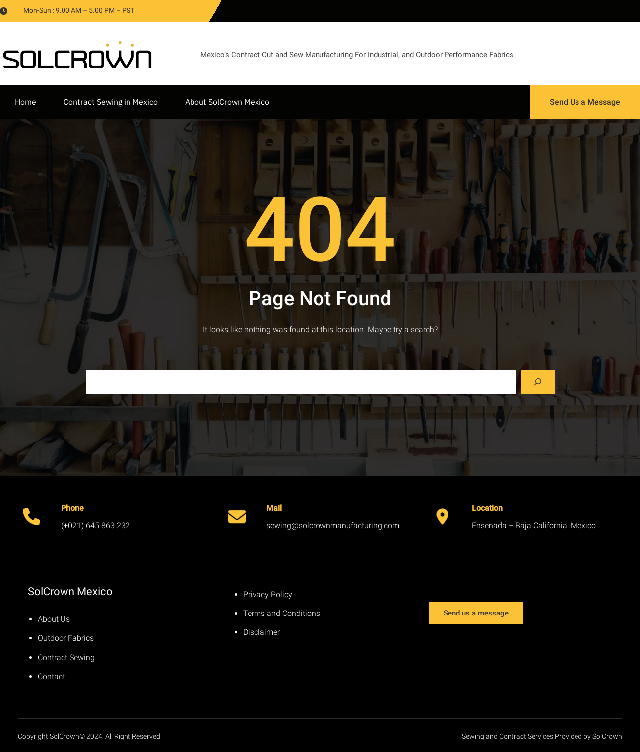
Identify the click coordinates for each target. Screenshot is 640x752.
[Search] (538, 382)
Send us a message (476, 613)
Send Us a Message (585, 102)
